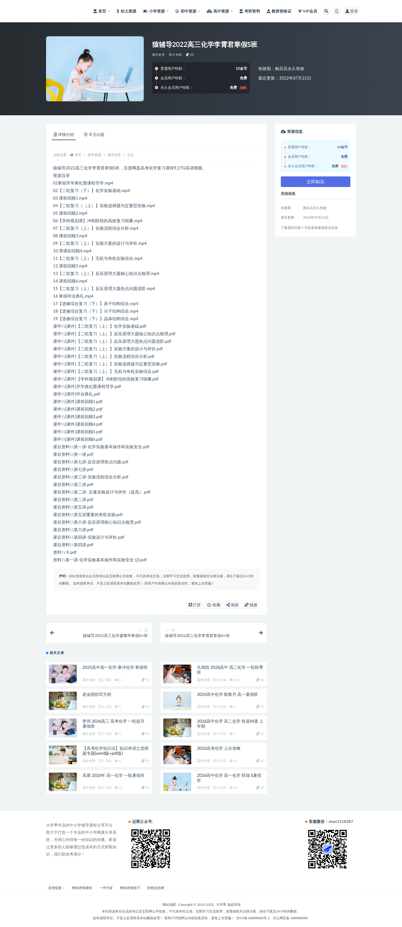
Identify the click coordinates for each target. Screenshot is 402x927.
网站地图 (169, 904)
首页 (78, 155)
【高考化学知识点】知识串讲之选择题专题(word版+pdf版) (115, 751)
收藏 (213, 604)
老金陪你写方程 (96, 694)
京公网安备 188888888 (290, 918)
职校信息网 (155, 888)
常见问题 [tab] (94, 134)
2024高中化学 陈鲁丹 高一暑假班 (227, 694)
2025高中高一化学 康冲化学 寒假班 (115, 667)
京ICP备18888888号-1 (253, 918)
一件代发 (106, 888)
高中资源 (94, 155)
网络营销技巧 (130, 888)
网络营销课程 (82, 888)
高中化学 (158, 54)
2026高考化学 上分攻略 (218, 748)
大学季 (221, 904)
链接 (251, 604)
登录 (352, 11)
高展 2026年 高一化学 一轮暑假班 (113, 775)
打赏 (195, 604)
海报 (232, 604)
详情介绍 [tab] (64, 134)
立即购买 (315, 181)
